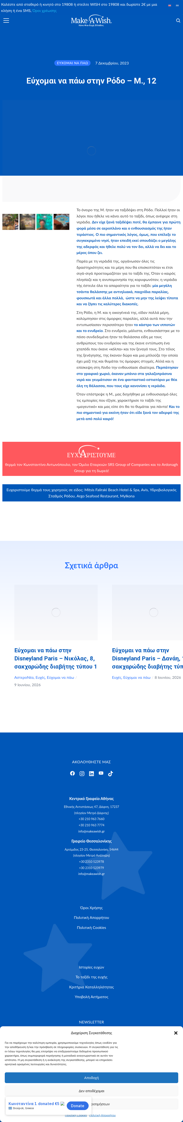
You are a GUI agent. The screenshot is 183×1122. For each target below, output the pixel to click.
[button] (175, 1033)
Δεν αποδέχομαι (91, 1091)
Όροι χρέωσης (44, 10)
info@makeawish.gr (91, 831)
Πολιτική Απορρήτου (102, 1115)
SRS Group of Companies (129, 464)
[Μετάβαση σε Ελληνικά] (177, 5)
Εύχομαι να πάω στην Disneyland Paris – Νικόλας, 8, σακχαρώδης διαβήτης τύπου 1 (55, 658)
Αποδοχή (91, 1078)
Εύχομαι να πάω (60, 677)
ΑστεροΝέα (24, 677)
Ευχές (40, 677)
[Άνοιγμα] (6, 20)
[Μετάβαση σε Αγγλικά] (169, 5)
